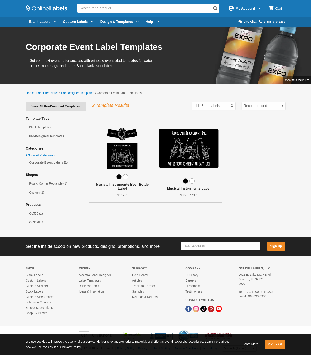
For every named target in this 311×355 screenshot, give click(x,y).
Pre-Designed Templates (77, 93)
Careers (190, 280)
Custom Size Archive (40, 297)
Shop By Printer (36, 313)
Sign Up (276, 246)
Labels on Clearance (39, 302)
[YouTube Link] (219, 308)
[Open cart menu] (275, 8)
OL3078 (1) (36, 222)
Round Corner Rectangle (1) (48, 183)
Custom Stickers (37, 286)
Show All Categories (40, 155)
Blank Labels (34, 275)
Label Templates (47, 93)
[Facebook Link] (188, 308)
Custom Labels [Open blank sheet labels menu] (78, 22)
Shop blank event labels (94, 66)
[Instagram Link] (196, 308)
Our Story (191, 275)
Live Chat (247, 21)
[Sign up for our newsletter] (220, 246)
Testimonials (193, 291)
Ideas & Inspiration (91, 291)
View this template (297, 80)
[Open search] (215, 8)
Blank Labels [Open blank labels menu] (42, 22)
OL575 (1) (36, 213)
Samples (138, 291)
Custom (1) (36, 192)
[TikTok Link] (204, 308)
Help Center (140, 275)
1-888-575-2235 (272, 21)
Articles (137, 280)
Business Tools (89, 286)
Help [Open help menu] (152, 22)
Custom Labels (36, 280)
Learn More (250, 344)
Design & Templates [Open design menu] (119, 22)
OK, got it (275, 344)
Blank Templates (40, 127)
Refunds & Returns (145, 297)
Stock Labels (34, 291)
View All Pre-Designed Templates (55, 106)
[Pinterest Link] (211, 308)
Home (30, 93)
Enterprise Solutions (39, 307)
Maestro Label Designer (95, 275)
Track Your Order (143, 286)
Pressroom (192, 286)
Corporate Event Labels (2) (48, 162)
